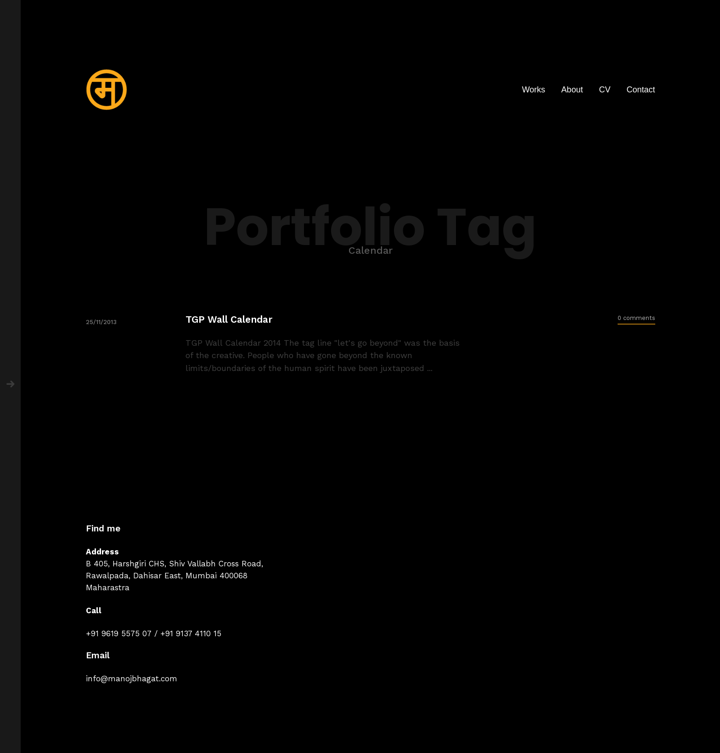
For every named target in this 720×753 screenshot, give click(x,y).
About (572, 89)
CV (604, 89)
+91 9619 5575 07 (119, 633)
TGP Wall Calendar (229, 319)
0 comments (636, 317)
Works (534, 89)
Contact (640, 89)
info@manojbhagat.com (131, 678)
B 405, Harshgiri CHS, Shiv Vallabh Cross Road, (174, 563)
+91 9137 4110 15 (190, 633)
